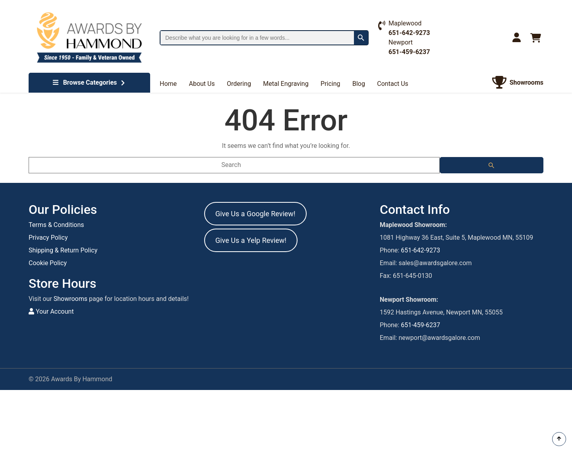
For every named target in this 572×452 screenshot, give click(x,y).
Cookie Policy (48, 263)
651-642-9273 (420, 250)
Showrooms (70, 299)
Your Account (51, 311)
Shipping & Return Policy (63, 250)
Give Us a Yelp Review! (250, 240)
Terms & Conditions (56, 225)
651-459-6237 (420, 325)
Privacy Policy (48, 237)
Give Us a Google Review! (255, 214)
